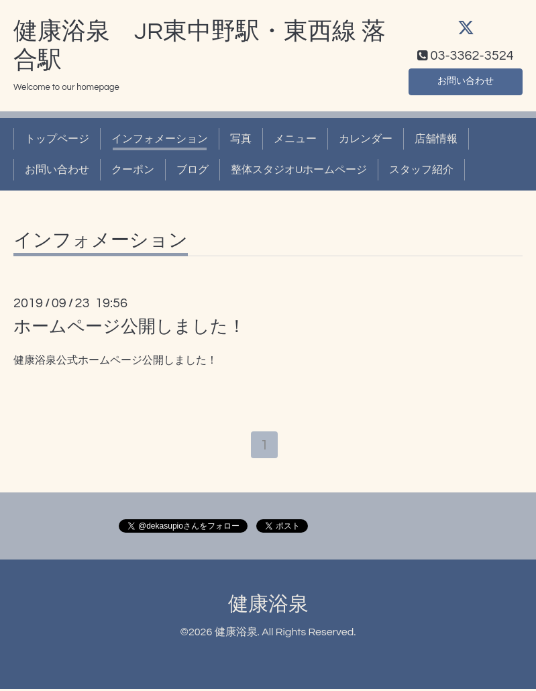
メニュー (295, 139)
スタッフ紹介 (421, 169)
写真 (241, 139)
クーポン (132, 169)
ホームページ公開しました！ (129, 326)
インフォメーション (159, 139)
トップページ (57, 139)
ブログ (192, 169)
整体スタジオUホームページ (299, 169)
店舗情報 (436, 139)
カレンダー (365, 139)
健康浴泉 (268, 606)
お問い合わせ (465, 79)
